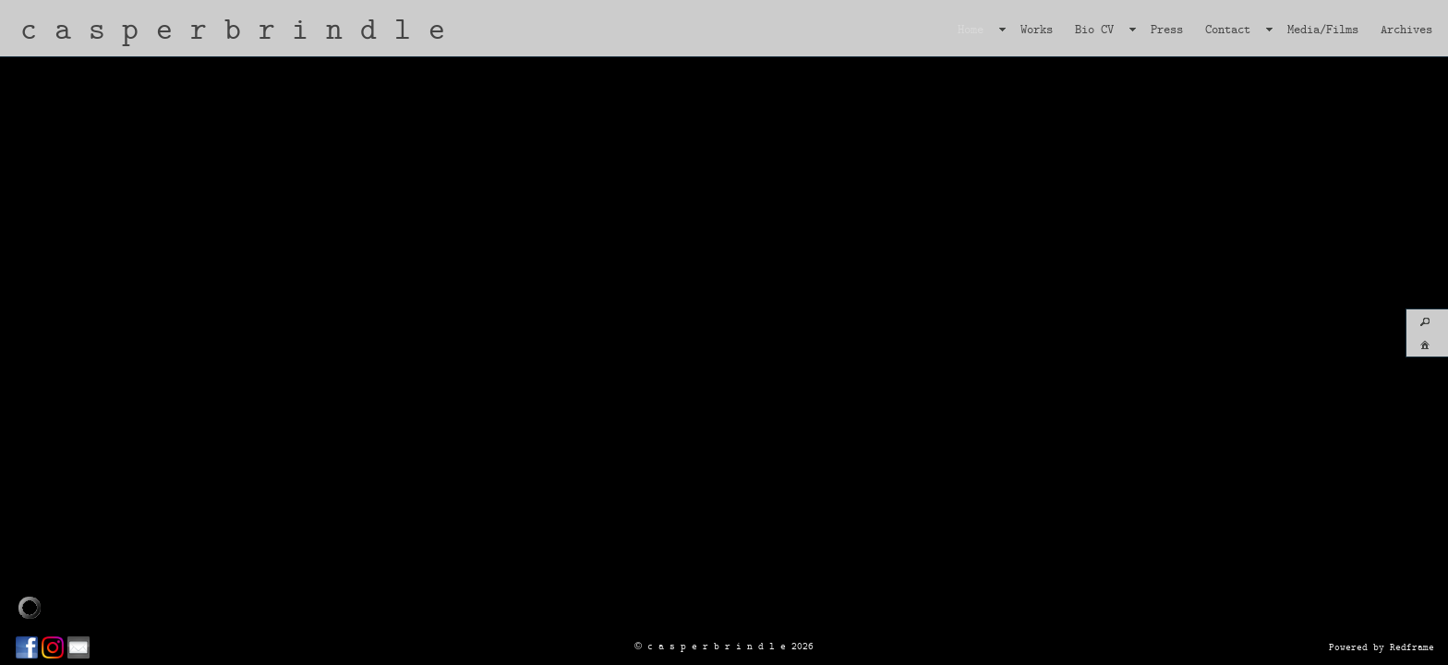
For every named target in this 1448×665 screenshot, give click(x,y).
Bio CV (1094, 28)
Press (1167, 28)
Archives (1406, 28)
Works (1036, 28)
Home (970, 28)
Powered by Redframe (1381, 646)
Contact (1227, 28)
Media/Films (1322, 28)
